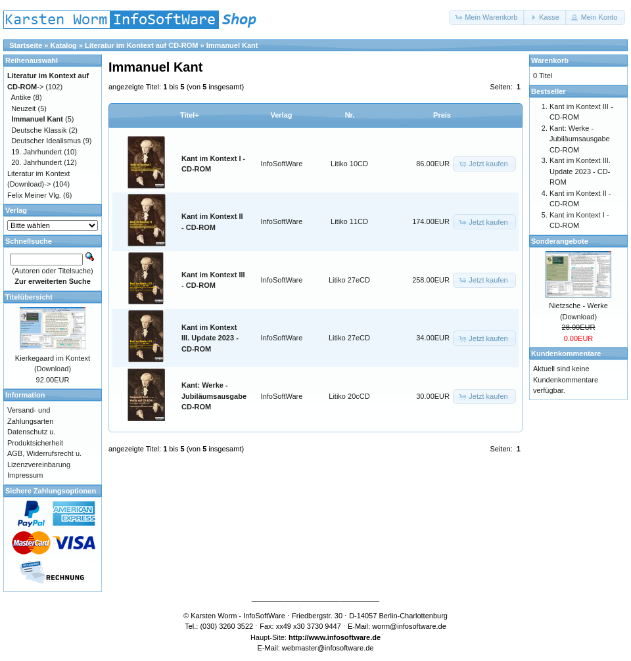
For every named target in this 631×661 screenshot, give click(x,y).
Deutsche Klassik (38, 130)
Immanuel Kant (232, 45)
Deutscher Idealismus (46, 141)
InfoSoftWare (282, 164)
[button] (487, 17)
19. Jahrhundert (36, 152)
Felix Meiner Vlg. (34, 195)
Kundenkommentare (566, 353)
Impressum (25, 475)
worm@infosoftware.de (409, 626)
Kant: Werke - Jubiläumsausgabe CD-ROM (213, 396)
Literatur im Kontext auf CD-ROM (141, 45)
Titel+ (189, 115)
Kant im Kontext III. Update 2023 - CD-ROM (210, 338)
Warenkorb (550, 60)
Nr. (350, 115)
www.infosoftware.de (345, 637)
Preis (442, 115)
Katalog (64, 45)
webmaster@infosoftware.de (328, 648)
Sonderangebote (559, 241)
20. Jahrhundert (36, 162)
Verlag (281, 115)
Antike (21, 97)
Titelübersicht (29, 297)
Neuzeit (23, 108)
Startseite (25, 45)
